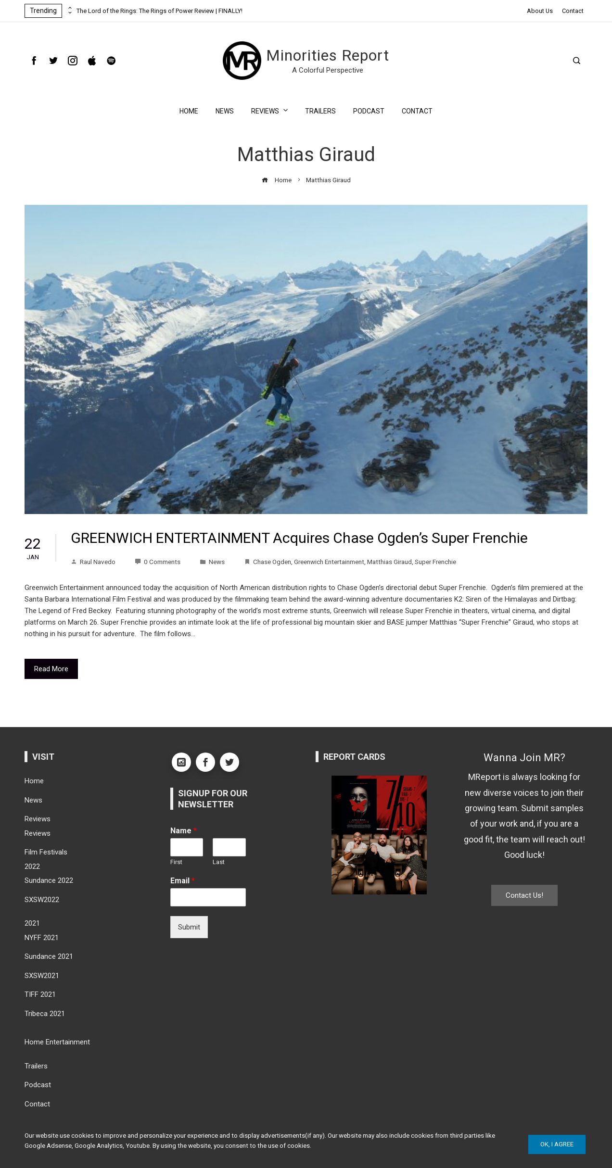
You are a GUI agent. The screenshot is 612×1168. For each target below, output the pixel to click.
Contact (573, 10)
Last (219, 862)
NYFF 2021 (42, 937)
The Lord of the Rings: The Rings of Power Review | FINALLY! (159, 10)
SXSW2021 (42, 975)
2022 (32, 866)
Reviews (270, 110)
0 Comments (157, 561)
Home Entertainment (57, 1042)
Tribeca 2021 (45, 1013)
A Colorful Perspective (327, 70)
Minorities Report (327, 55)
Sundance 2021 (49, 956)
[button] (371, 893)
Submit (189, 927)
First (176, 862)
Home (188, 111)
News (225, 111)
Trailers (320, 111)
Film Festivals (46, 852)
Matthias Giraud (389, 561)
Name (183, 830)
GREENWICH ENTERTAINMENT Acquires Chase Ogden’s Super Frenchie (299, 537)
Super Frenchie (435, 561)
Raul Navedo (93, 561)
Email (182, 880)
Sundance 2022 (49, 880)
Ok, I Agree (557, 1144)
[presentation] (69, 8)
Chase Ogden (272, 561)
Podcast (368, 111)
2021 (32, 923)
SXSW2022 (42, 899)
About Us (540, 10)
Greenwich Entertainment (329, 561)
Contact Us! (524, 895)
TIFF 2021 (40, 994)
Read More (51, 669)
